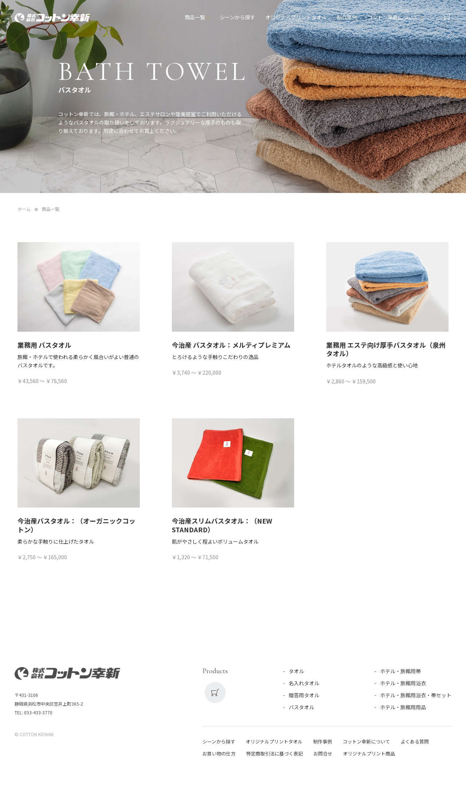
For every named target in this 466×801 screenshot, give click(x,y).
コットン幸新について (393, 18)
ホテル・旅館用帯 (400, 671)
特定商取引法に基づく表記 (274, 753)
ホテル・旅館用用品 (403, 707)
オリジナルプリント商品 (369, 753)
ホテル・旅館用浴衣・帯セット (415, 695)
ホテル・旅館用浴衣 (403, 683)
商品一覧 (195, 18)
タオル (296, 671)
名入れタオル (304, 683)
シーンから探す (238, 18)
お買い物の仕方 (219, 753)
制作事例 (347, 18)
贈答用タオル (304, 695)
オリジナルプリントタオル (296, 18)
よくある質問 (414, 741)
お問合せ (322, 753)
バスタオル (301, 707)
